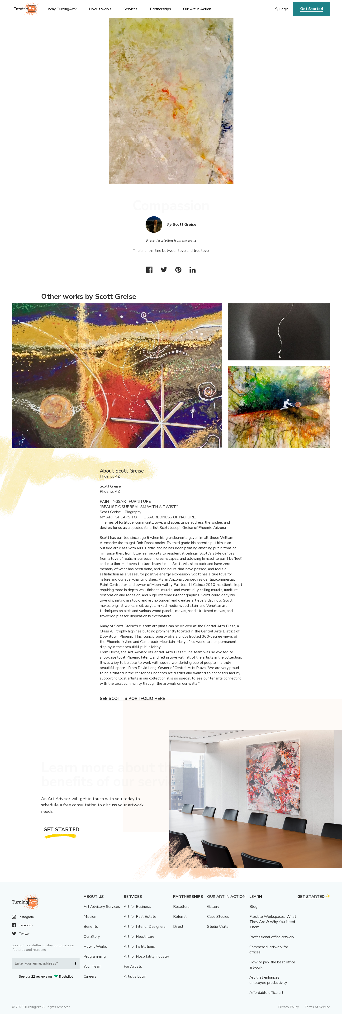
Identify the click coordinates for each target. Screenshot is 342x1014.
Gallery (213, 906)
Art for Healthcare (139, 936)
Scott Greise (184, 224)
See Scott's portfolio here (132, 698)
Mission (90, 916)
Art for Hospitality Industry (146, 956)
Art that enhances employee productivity (268, 980)
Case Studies (218, 916)
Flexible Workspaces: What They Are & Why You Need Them (272, 922)
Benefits (91, 926)
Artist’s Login (135, 976)
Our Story (92, 936)
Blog (253, 906)
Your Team (92, 966)
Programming (95, 956)
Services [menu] (131, 9)
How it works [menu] (100, 9)
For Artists (133, 966)
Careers (90, 976)
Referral (180, 916)
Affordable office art (266, 992)
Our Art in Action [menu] (197, 9)
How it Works (95, 946)
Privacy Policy (288, 1007)
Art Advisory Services (102, 906)
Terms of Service (317, 1007)
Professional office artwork (271, 937)
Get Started (311, 8)
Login (283, 9)
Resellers (181, 906)
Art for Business (137, 906)
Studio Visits (217, 926)
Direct (178, 926)
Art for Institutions (139, 946)
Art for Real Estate (140, 916)
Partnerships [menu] (160, 9)
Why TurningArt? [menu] (62, 9)
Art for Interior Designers (145, 926)
